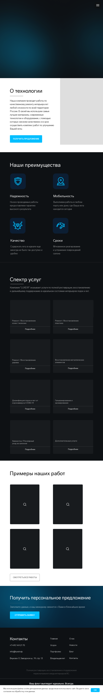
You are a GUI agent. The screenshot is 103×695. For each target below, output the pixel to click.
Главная (54, 638)
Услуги (53, 645)
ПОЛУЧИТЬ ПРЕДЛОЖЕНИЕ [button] (26, 139)
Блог (71, 651)
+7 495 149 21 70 (17, 645)
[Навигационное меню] (97, 5)
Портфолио (55, 651)
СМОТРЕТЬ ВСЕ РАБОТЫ (25, 577)
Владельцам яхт (57, 658)
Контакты (73, 658)
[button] (23, 504)
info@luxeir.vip (16, 651)
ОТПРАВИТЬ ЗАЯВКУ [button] (25, 615)
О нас (72, 638)
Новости (73, 645)
